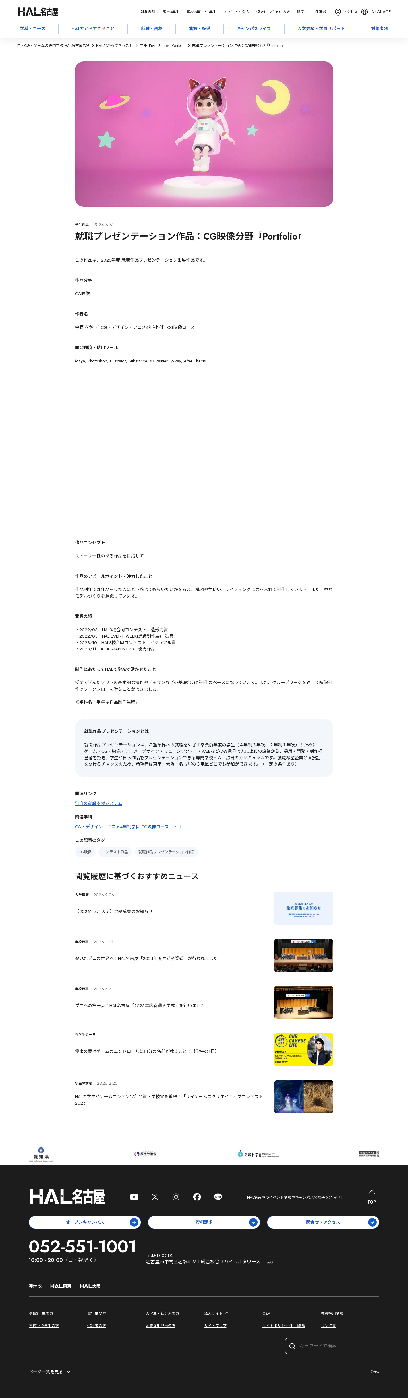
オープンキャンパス (102, 1222)
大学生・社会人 (236, 12)
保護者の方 (96, 1326)
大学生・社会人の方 (162, 1313)
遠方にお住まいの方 (273, 12)
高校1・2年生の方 (44, 1326)
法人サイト (216, 1313)
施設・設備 (199, 29)
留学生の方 (96, 1313)
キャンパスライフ (254, 29)
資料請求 (227, 1222)
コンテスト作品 (115, 852)
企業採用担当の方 (160, 1326)
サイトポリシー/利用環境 (283, 1326)
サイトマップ (215, 1326)
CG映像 (85, 852)
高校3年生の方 (41, 1313)
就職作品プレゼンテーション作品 (166, 852)
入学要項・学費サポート (321, 29)
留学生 (302, 12)
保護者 (320, 12)
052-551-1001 (83, 1246)
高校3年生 (171, 12)
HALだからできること (93, 29)
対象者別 (379, 29)
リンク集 (328, 1326)
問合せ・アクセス (341, 1222)
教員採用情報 (332, 1313)
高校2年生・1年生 (201, 12)
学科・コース (32, 29)
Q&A (266, 1313)
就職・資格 (152, 29)
